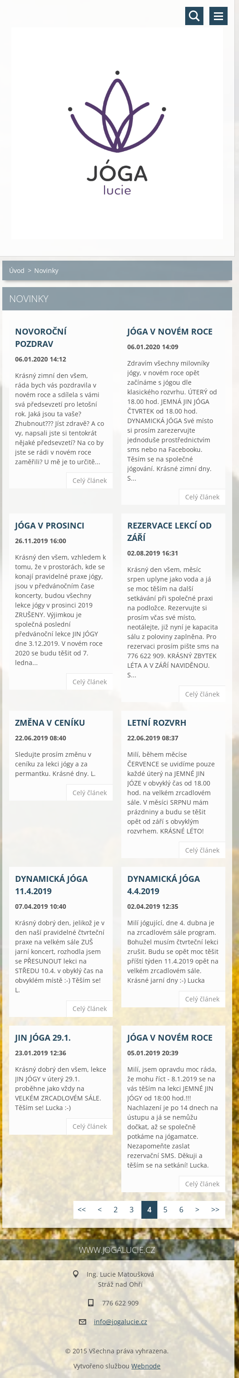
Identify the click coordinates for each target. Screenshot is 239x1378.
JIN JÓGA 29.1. (43, 1037)
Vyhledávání (194, 16)
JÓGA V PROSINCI (49, 525)
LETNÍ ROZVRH (157, 722)
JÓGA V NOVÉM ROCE (170, 331)
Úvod (17, 270)
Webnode (146, 1366)
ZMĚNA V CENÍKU (50, 722)
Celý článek (90, 480)
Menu (218, 16)
